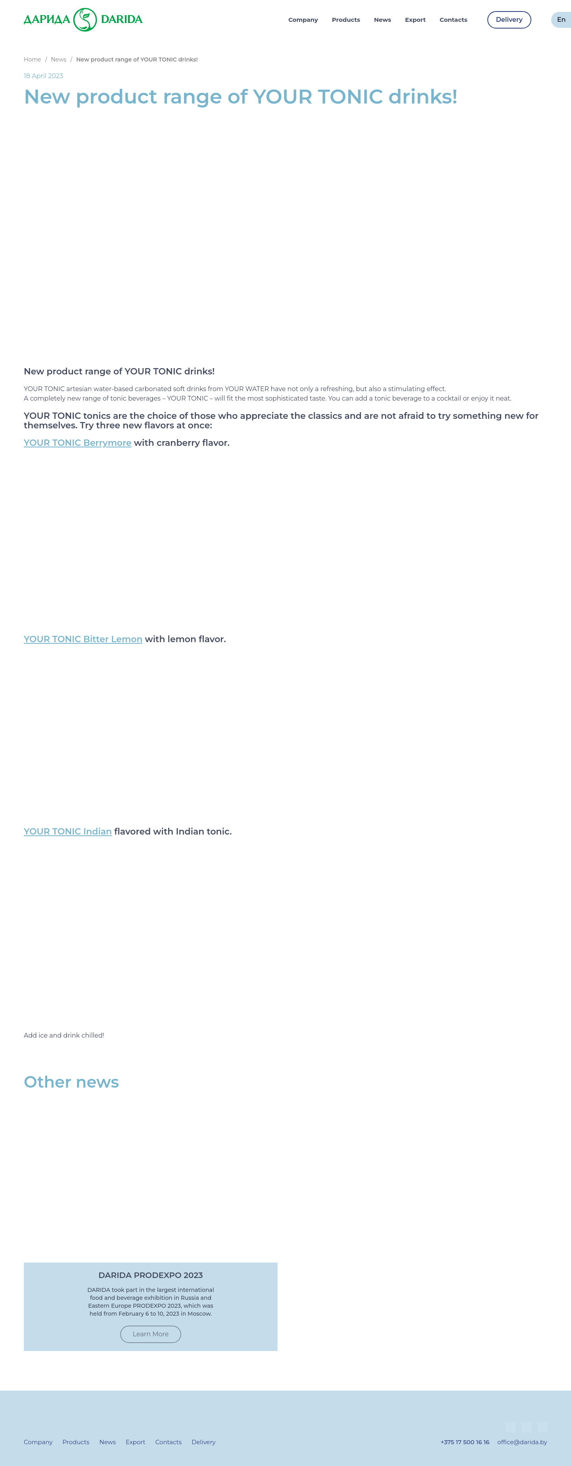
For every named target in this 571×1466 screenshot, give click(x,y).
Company (303, 19)
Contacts (454, 19)
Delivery (509, 19)
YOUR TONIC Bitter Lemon (83, 639)
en (561, 19)
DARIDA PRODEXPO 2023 (150, 1275)
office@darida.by (522, 1442)
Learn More (151, 1334)
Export (415, 19)
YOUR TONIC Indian (68, 832)
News (382, 19)
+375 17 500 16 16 (465, 1442)
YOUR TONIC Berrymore (78, 443)
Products (346, 19)
